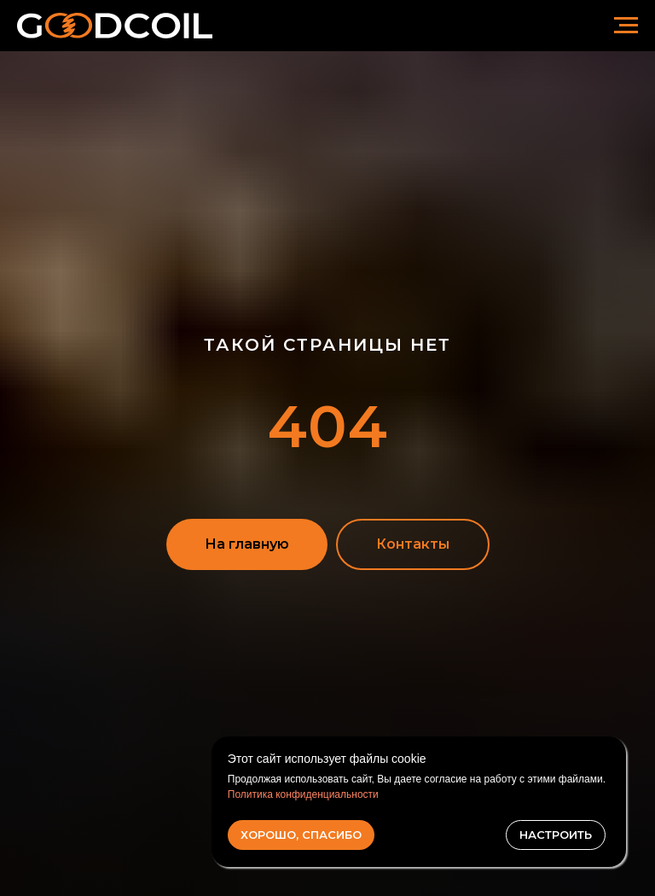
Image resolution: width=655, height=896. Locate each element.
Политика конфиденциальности (303, 794)
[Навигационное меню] (626, 25)
